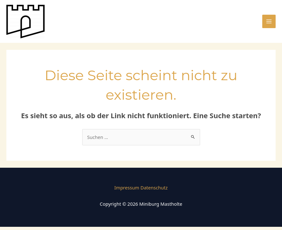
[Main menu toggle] (269, 21)
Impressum (126, 187)
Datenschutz (154, 187)
